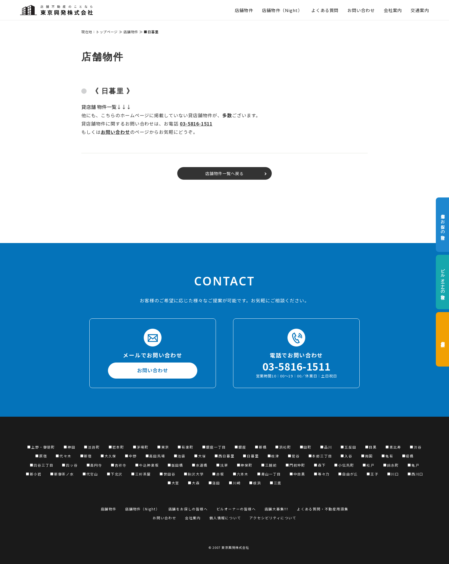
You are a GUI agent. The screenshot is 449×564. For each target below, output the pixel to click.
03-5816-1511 (196, 123)
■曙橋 (408, 455)
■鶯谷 (294, 455)
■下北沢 (115, 473)
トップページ (107, 31)
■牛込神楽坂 (147, 465)
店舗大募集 (442, 339)
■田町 (306, 446)
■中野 (131, 455)
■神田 (69, 446)
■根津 (273, 455)
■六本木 (241, 473)
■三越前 (269, 465)
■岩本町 (116, 446)
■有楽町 (185, 446)
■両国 (367, 455)
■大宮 (173, 482)
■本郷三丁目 (320, 455)
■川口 (393, 473)
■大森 (194, 482)
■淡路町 (92, 446)
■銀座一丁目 (214, 446)
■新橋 (261, 446)
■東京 (163, 446)
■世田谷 (167, 473)
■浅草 (222, 465)
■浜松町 (283, 446)
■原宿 (41, 455)
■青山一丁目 (269, 473)
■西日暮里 (224, 455)
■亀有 (387, 455)
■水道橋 (200, 465)
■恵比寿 (393, 446)
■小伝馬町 (344, 465)
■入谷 (346, 455)
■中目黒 (297, 473)
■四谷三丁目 (42, 465)
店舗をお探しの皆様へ (442, 225)
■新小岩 (34, 473)
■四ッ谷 (70, 465)
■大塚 (200, 455)
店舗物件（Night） (282, 10)
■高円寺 (94, 465)
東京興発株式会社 (235, 547)
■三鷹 (275, 482)
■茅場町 (141, 446)
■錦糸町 (391, 465)
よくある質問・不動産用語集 (322, 508)
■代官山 (90, 473)
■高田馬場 (155, 455)
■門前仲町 (295, 465)
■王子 (372, 473)
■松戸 (368, 465)
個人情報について (225, 517)
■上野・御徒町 (41, 446)
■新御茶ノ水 (62, 473)
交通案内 (420, 10)
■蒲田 (214, 482)
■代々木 (63, 455)
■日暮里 (251, 455)
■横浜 (255, 482)
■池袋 (180, 455)
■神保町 (245, 465)
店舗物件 (244, 10)
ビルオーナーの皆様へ (442, 282)
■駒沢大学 (194, 473)
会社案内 (393, 10)
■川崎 (235, 482)
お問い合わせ (361, 10)
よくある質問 (324, 10)
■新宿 (86, 455)
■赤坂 (218, 473)
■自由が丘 (348, 473)
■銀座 (240, 446)
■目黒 (371, 446)
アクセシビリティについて (272, 517)
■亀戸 (413, 465)
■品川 (326, 446)
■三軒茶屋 (141, 473)
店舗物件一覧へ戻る (224, 173)
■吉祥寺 (119, 465)
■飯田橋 (175, 465)
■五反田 (348, 446)
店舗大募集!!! (276, 508)
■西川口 (415, 473)
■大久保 (108, 455)
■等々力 (322, 473)
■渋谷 (416, 446)
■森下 (320, 465)
